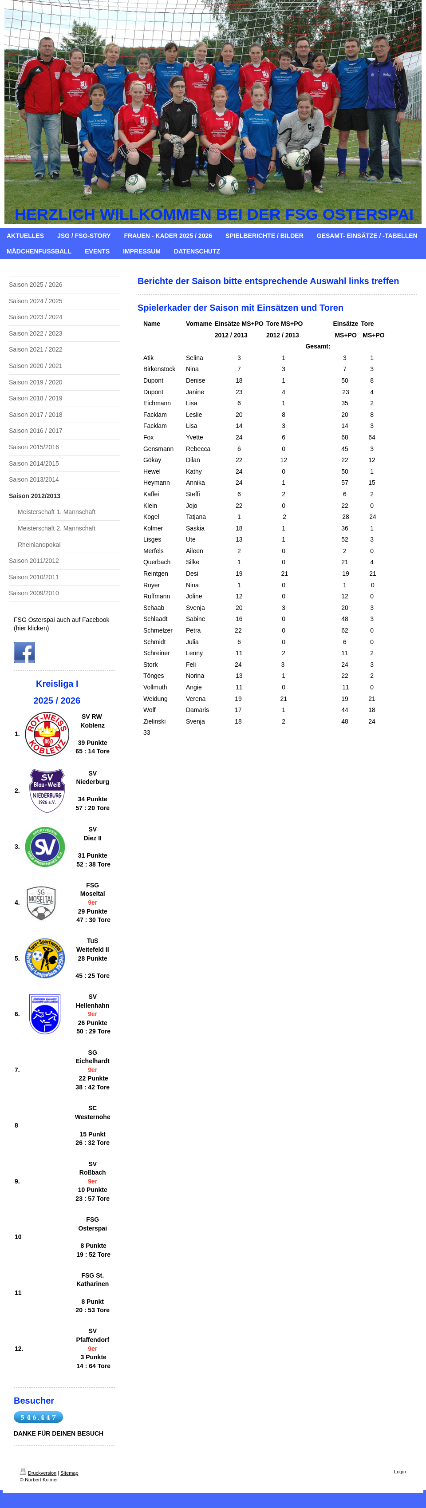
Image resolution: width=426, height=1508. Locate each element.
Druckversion (38, 1473)
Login (400, 1471)
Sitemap (69, 1473)
